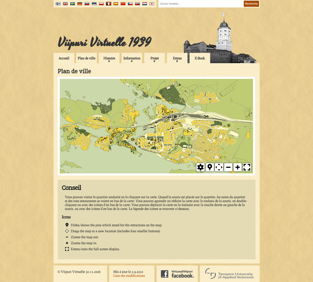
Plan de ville (86, 58)
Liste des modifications (129, 275)
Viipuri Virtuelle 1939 (104, 43)
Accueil (64, 58)
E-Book (200, 58)
